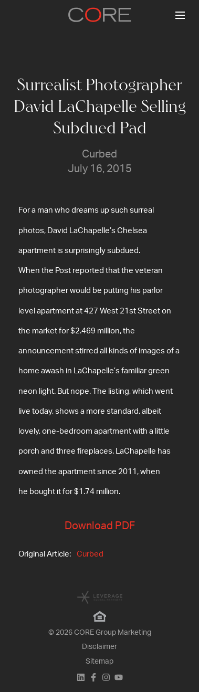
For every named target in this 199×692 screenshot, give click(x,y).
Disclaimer (99, 647)
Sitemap (99, 661)
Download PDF (100, 526)
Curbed (90, 554)
